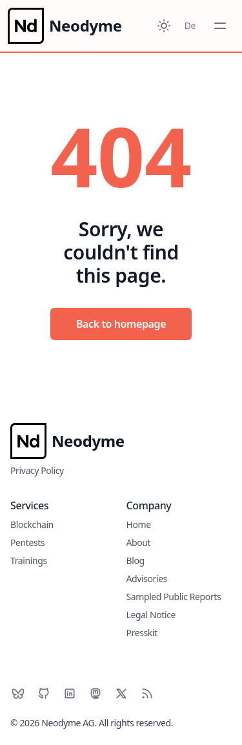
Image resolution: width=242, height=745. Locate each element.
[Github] (44, 693)
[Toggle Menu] (220, 26)
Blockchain (32, 524)
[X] (121, 693)
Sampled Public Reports (173, 596)
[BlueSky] (18, 693)
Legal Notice (151, 614)
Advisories (146, 578)
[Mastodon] (95, 693)
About (138, 542)
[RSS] (147, 693)
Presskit (141, 633)
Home (138, 524)
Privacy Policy (37, 470)
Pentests (27, 542)
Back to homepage (121, 324)
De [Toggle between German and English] (190, 25)
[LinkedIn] (70, 693)
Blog (135, 560)
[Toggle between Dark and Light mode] (164, 26)
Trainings (28, 560)
